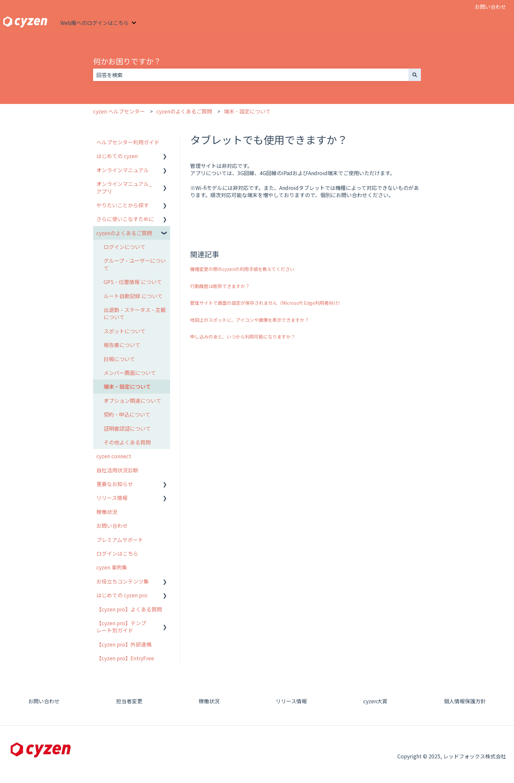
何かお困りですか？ (127, 61)
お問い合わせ (490, 6)
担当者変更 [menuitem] (129, 701)
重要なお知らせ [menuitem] (114, 484)
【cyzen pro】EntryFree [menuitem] (125, 658)
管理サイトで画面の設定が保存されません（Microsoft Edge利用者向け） (266, 302)
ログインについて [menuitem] (125, 247)
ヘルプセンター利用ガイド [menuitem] (127, 142)
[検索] (414, 75)
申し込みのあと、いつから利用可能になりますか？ (242, 336)
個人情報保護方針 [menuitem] (465, 701)
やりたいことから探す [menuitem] (122, 205)
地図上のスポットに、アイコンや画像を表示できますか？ (249, 320)
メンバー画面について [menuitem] (130, 373)
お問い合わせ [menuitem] (112, 525)
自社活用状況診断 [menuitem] (117, 470)
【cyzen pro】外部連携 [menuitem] (123, 644)
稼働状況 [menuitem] (106, 512)
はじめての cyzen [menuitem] (117, 156)
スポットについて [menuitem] (125, 331)
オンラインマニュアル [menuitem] (122, 170)
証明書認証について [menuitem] (127, 428)
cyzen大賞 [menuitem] (375, 701)
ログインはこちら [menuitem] (117, 553)
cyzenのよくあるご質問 (184, 111)
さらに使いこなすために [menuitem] (125, 219)
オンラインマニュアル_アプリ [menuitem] (124, 187)
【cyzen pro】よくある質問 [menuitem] (129, 609)
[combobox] (250, 75)
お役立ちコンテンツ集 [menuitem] (122, 581)
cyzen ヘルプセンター (119, 111)
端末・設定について (247, 111)
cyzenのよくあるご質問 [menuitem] (124, 233)
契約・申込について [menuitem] (127, 414)
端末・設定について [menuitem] (127, 386)
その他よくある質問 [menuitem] (127, 442)
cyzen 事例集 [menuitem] (111, 567)
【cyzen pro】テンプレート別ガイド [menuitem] (121, 626)
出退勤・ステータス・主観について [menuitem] (135, 313)
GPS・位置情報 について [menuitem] (133, 282)
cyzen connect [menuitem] (113, 456)
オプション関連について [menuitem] (132, 400)
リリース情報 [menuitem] (112, 498)
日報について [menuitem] (119, 359)
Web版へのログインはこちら (94, 22)
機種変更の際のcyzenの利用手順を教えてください (242, 269)
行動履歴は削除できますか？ (220, 286)
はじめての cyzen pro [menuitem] (122, 595)
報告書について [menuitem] (122, 345)
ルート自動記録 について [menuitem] (133, 296)
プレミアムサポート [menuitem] (119, 540)
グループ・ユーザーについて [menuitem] (135, 264)
